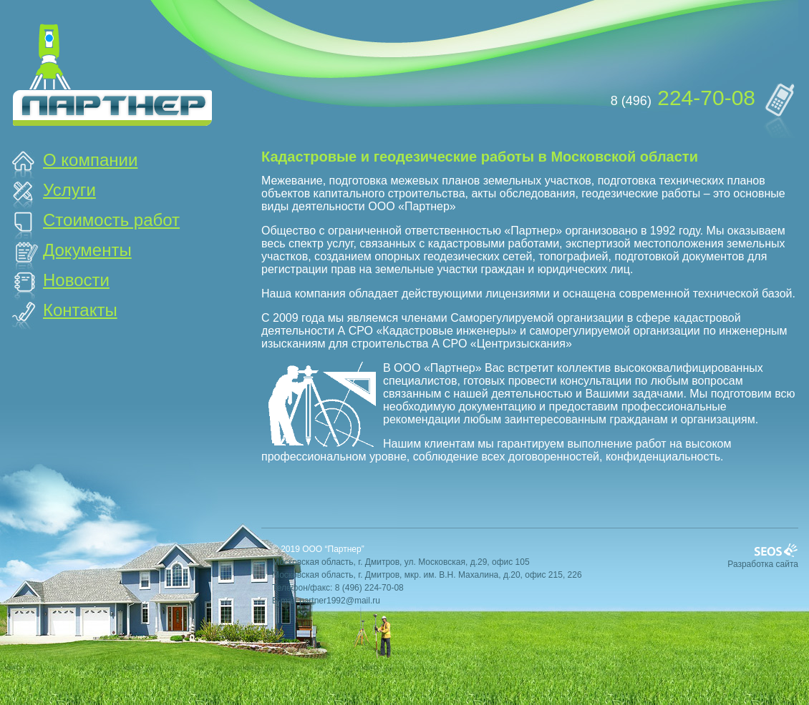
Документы (87, 250)
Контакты (80, 310)
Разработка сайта (762, 564)
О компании (90, 159)
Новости (76, 280)
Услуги (69, 189)
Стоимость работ (111, 220)
